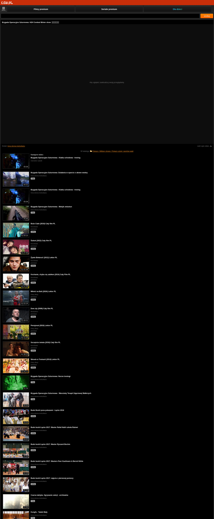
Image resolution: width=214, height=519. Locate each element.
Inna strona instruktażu (16, 146)
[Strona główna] (7, 3)
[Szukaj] (100, 16)
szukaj (207, 16)
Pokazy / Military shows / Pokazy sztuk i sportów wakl (112, 151)
